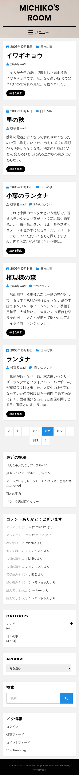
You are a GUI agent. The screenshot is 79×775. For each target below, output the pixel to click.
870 (36, 432)
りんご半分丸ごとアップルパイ (27, 465)
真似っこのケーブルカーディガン (28, 473)
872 (59, 432)
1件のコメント (42, 367)
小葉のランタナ (27, 196)
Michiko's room (39, 13)
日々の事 (46, 47)
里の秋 (15, 120)
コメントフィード (18, 742)
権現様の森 (21, 277)
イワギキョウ (24, 56)
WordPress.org (16, 750)
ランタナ (18, 359)
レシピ (39, 624)
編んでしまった (16, 590)
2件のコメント (43, 204)
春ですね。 (13, 543)
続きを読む (15, 93)
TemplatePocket (44, 765)
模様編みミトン (16, 574)
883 (35, 441)
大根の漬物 (13, 558)
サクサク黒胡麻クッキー (22, 501)
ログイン (12, 727)
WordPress (39, 769)
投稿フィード (15, 734)
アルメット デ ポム (18, 527)
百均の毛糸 (13, 494)
